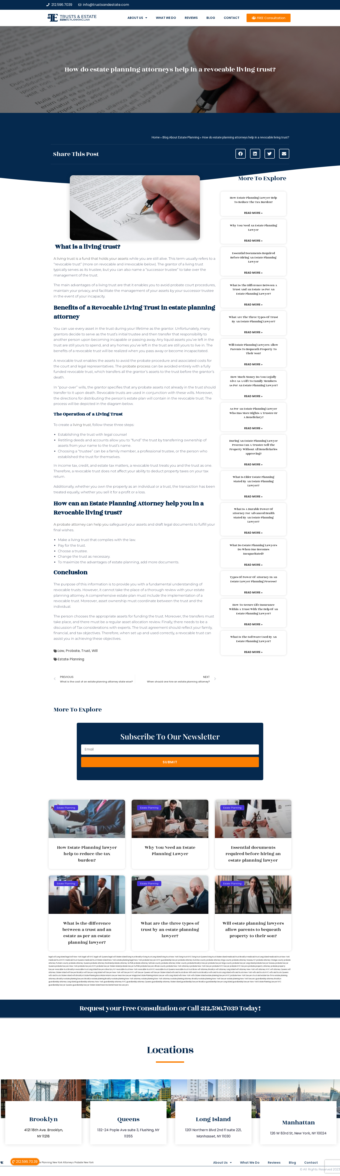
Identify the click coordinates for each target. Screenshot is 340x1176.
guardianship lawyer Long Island (219, 982)
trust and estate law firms (263, 975)
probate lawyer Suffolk (130, 966)
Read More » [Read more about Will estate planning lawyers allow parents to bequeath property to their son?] (253, 364)
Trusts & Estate (78, 16)
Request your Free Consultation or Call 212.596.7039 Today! (170, 1008)
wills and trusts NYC (260, 972)
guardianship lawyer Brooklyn (193, 982)
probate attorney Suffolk (123, 963)
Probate (73, 650)
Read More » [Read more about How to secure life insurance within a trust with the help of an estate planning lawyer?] (253, 624)
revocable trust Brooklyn (65, 969)
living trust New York (170, 957)
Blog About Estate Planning (180, 137)
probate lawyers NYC (87, 966)
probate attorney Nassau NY (244, 960)
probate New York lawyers (241, 975)
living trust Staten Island (217, 957)
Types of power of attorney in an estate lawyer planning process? (253, 579)
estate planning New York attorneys (156, 979)
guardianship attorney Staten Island (166, 982)
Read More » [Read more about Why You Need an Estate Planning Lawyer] (253, 240)
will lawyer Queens (142, 972)
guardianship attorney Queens (138, 982)
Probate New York (83, 1161)
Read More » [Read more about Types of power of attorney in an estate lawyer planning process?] (253, 592)
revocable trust (181, 969)
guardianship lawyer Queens (60, 985)
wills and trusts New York (241, 972)
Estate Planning (71, 659)
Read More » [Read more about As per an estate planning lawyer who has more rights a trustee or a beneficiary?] (253, 428)
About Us (137, 18)
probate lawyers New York (66, 966)
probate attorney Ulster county (174, 963)
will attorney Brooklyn (206, 969)
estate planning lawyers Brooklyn (78, 979)
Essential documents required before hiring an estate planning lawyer (253, 257)
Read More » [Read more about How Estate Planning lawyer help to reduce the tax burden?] (253, 213)
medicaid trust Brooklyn (237, 957)
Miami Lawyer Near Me (115, 975)
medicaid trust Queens (74, 960)
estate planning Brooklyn (102, 979)
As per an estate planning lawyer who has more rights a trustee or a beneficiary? (253, 413)
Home (156, 137)
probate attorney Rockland (101, 963)
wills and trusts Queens (278, 972)
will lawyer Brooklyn (75, 972)
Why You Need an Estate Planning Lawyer (253, 227)
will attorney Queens (278, 969)
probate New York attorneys (178, 966)
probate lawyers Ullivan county (153, 966)
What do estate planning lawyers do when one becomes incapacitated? (253, 549)
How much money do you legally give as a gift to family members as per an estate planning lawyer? (253, 381)
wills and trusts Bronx (179, 972)
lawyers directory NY (107, 969)
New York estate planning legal (121, 960)
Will (95, 650)
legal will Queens (101, 957)
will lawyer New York (111, 972)
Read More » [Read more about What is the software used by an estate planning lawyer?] (253, 652)
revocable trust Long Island (86, 969)
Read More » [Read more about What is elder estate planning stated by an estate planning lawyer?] (253, 496)
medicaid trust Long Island (258, 957)
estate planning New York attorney (126, 979)
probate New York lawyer (201, 966)
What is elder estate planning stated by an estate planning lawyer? (253, 481)
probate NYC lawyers (239, 966)
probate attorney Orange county (269, 960)
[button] (240, 154)
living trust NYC (185, 957)
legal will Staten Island (117, 957)
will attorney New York (245, 969)
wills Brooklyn (77, 975)
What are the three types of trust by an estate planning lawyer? (253, 319)
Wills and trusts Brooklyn (199, 972)
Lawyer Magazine (132, 975)
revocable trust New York (126, 969)
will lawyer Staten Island (161, 972)
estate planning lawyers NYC (218, 975)
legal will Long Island (57, 957)
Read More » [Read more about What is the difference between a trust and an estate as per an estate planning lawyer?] (253, 304)
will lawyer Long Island (93, 972)
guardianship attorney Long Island (62, 982)
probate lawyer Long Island (243, 963)
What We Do (166, 18)
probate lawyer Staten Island (108, 966)
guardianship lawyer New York (245, 982)
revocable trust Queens (165, 969)
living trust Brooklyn (135, 957)
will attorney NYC (262, 969)
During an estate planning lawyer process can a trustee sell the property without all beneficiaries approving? (253, 447)
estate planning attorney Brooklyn (185, 979)
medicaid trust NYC (57, 960)
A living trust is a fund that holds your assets (91, 259)
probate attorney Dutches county (192, 960)
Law (61, 650)
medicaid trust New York (279, 957)
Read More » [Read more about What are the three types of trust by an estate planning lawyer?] (253, 332)
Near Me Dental (107, 985)
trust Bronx (192, 969)
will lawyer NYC (127, 972)
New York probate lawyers (145, 960)
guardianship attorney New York (90, 982)
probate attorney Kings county (219, 960)
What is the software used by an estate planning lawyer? (253, 639)
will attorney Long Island (225, 969)
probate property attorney (259, 966)
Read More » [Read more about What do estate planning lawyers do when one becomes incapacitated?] (253, 565)
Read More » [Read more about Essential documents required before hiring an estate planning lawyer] (253, 273)
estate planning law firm (75, 19)
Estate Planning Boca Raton (94, 975)
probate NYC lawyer (220, 966)
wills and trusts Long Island (220, 972)
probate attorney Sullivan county (147, 963)
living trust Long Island (152, 957)
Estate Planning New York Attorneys (54, 1161)
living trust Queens (199, 957)
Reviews (191, 18)
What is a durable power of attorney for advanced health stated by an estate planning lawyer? (253, 515)
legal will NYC (87, 957)
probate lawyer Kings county (220, 963)
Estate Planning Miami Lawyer (153, 975)
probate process (136, 366)
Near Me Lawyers (121, 985)
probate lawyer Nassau (265, 963)
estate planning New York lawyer (213, 979)
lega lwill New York (74, 957)
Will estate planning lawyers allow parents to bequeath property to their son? (253, 349)
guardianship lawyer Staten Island (86, 985)
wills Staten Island (198, 975)
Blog (210, 18)
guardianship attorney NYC (115, 982)
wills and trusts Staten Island (60, 975)
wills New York (184, 975)
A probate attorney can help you (81, 524)
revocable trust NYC (146, 969)
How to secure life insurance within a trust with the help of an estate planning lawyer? (253, 609)
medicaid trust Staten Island (96, 960)
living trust (81, 425)
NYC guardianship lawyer (167, 960)
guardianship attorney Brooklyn (268, 979)
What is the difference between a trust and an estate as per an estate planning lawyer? (253, 289)
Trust (85, 650)
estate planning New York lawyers (241, 979)
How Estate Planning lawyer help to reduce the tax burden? (253, 200)
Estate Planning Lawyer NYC (269, 982)
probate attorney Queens (79, 963)
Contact (231, 18)
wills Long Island (171, 975)
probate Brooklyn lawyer (197, 963)
